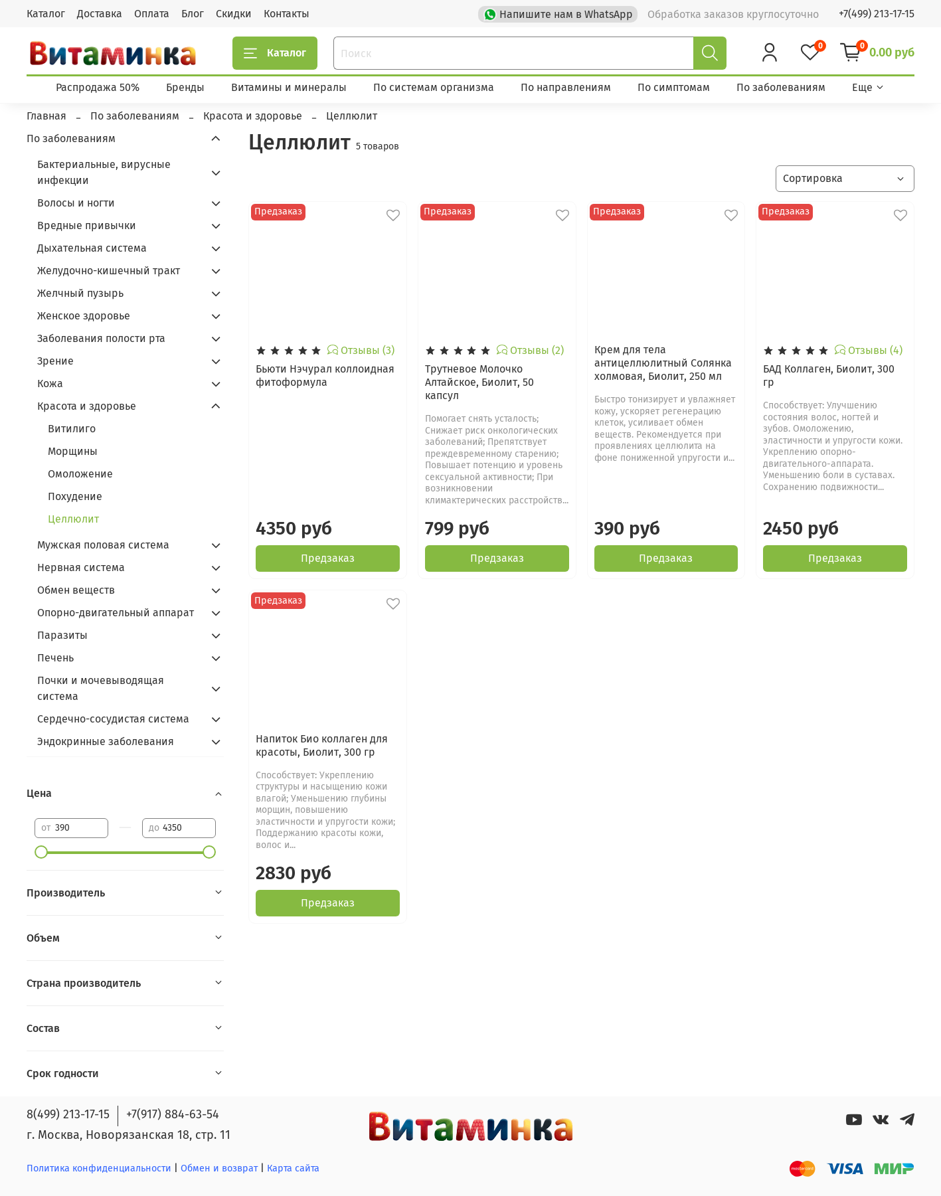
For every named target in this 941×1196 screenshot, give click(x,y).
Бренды (185, 87)
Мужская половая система (103, 545)
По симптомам (674, 87)
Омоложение (80, 474)
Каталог (46, 13)
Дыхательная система (92, 248)
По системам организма (433, 87)
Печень (55, 657)
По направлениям (566, 87)
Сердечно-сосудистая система (113, 719)
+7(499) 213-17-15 (876, 13)
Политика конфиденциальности (99, 1168)
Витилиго (72, 428)
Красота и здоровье (86, 406)
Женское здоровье (83, 315)
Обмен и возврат (220, 1168)
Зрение (55, 361)
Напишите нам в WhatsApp (559, 13)
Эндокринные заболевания (105, 741)
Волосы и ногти (76, 203)
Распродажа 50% (97, 87)
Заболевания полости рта (101, 338)
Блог (192, 13)
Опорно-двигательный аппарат (115, 612)
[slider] (41, 852)
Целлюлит (73, 519)
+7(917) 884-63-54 (172, 1114)
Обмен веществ (76, 590)
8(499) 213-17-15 (68, 1114)
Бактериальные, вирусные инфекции (104, 172)
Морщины (73, 451)
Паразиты (62, 635)
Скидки (234, 13)
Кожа (50, 383)
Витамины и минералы (289, 87)
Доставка (99, 13)
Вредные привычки (86, 225)
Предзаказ (328, 558)
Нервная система (81, 567)
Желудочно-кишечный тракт (108, 270)
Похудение (75, 496)
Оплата (151, 13)
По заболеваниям (780, 87)
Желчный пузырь (80, 293)
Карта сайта (293, 1168)
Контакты (286, 13)
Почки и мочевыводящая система (100, 688)
